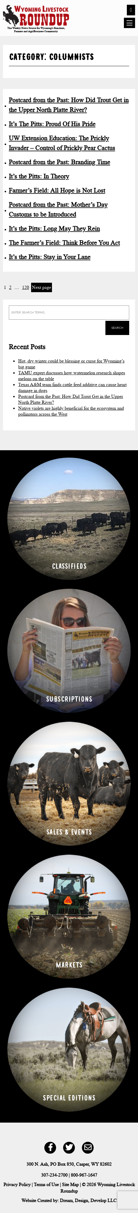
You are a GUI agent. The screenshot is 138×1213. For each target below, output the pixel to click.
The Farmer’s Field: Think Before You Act (64, 242)
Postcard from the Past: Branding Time (59, 162)
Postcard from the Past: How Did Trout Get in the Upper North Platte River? (70, 399)
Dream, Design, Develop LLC (88, 1200)
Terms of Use (46, 1184)
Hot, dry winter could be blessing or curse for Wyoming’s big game (71, 364)
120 (25, 287)
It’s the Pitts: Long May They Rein (54, 228)
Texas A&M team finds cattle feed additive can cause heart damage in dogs (72, 387)
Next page (41, 287)
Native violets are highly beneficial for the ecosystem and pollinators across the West (71, 411)
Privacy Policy (17, 1184)
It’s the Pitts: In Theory (39, 176)
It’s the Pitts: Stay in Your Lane (49, 257)
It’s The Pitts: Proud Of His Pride (52, 124)
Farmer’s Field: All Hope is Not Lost (57, 190)
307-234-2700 (54, 1175)
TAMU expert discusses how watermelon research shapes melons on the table (71, 376)
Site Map (70, 1184)
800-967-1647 (84, 1175)
